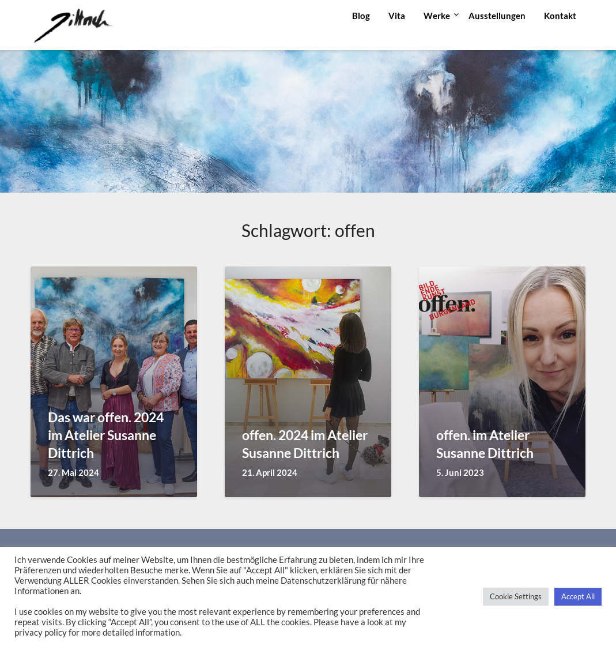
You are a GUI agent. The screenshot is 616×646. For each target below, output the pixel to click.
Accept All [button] (578, 596)
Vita (396, 15)
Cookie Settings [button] (516, 596)
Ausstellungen (497, 15)
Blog (361, 15)
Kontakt (560, 15)
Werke (437, 15)
